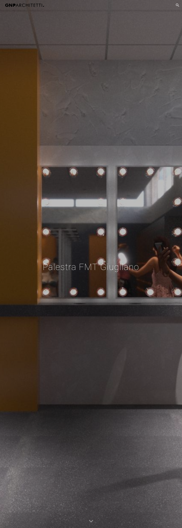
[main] (91, 264)
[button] (177, 5)
